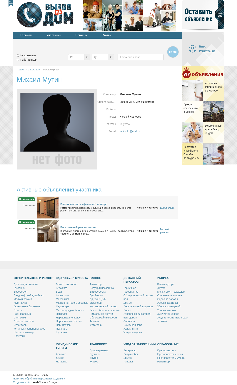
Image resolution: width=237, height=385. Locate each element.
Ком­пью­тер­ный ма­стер (103, 306)
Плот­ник (19, 310)
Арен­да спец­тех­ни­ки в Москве (190, 108)
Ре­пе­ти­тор (163, 361)
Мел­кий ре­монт (23, 299)
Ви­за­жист (61, 287)
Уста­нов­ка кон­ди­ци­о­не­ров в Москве (213, 87)
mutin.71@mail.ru (130, 131)
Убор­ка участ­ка (166, 310)
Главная (26, 35)
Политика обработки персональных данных (39, 378)
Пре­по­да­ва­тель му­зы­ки (171, 357)
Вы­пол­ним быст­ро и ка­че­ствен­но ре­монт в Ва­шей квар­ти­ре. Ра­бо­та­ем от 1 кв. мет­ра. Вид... (97, 232)
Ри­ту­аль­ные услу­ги (101, 313)
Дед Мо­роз (96, 295)
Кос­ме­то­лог (63, 295)
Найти (173, 51)
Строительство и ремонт (34, 277)
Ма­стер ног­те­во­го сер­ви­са (72, 302)
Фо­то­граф (95, 324)
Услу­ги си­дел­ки (132, 332)
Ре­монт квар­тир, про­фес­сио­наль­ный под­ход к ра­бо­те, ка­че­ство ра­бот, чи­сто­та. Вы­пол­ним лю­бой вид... (95, 209)
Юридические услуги (67, 345)
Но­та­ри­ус (61, 361)
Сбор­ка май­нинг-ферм (103, 317)
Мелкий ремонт (164, 231)
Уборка (163, 277)
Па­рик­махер (63, 324)
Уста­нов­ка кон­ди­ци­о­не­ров (29, 328)
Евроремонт (167, 207)
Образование (167, 344)
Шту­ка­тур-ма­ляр (24, 332)
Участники (53, 35)
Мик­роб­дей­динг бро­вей (70, 310)
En (10, 2)
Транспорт (98, 344)
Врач (59, 291)
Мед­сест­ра (62, 306)
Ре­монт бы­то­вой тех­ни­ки (104, 310)
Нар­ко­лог (61, 313)
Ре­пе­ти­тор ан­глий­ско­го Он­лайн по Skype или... (192, 154)
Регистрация (207, 51)
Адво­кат (61, 354)
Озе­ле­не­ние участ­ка (169, 295)
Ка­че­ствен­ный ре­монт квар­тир (78, 227)
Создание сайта (22, 382)
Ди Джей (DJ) (98, 299)
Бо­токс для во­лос (66, 284)
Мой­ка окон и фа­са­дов (171, 291)
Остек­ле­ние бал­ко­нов (27, 306)
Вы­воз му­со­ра (165, 284)
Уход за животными (139, 344)
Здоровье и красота (72, 277)
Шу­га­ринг (61, 332)
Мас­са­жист (62, 299)
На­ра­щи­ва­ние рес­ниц (69, 321)
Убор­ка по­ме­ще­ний (169, 306)
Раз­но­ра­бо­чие (22, 313)
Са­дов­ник (129, 321)
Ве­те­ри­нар (129, 350)
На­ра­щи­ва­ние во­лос (68, 317)
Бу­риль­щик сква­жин (26, 284)
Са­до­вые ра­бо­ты (167, 299)
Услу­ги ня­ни (130, 328)
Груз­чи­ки (95, 354)
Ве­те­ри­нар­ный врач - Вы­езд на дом (213, 129)
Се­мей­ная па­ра (132, 324)
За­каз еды (96, 302)
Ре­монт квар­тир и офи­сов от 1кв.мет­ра (83, 204)
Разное (95, 277)
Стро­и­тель (20, 324)
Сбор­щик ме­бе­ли (24, 321)
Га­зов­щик (19, 287)
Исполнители (28, 55)
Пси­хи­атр (61, 328)
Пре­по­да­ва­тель (166, 350)
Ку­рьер (94, 361)
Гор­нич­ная (129, 287)
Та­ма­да (94, 321)
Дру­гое (127, 302)
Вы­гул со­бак (130, 354)
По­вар (127, 310)
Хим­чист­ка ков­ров (168, 313)
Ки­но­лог (128, 361)
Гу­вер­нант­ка (130, 291)
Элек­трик (19, 336)
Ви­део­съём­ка (98, 291)
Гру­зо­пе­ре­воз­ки (99, 350)
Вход (202, 46)
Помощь (81, 35)
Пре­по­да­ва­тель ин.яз (170, 354)
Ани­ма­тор (95, 284)
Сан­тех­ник (20, 317)
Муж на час (20, 302)
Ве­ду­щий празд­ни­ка (102, 287)
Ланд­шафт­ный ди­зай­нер (28, 295)
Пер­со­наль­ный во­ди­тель (138, 306)
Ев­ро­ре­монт (21, 291)
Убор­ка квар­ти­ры (167, 302)
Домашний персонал (132, 279)
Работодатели (28, 59)
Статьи (106, 35)
